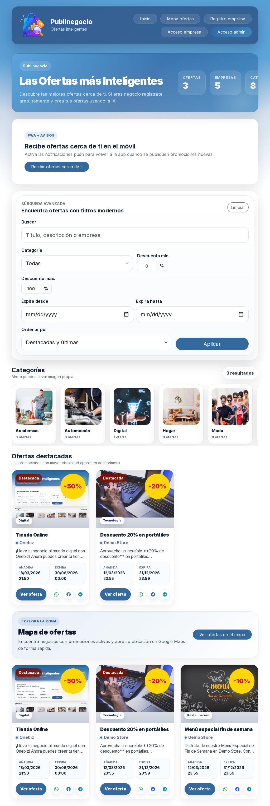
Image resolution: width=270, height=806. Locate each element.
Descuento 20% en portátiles (134, 535)
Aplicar (212, 344)
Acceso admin (231, 32)
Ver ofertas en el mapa (222, 634)
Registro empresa (227, 18)
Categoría (31, 250)
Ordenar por (34, 329)
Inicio (145, 18)
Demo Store (116, 542)
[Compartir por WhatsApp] (56, 594)
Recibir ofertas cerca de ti (57, 166)
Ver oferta (31, 594)
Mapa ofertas (180, 18)
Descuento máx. (38, 278)
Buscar (28, 222)
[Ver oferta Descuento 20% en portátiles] (135, 499)
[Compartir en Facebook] (69, 594)
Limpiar (238, 207)
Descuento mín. (153, 255)
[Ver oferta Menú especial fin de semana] (219, 694)
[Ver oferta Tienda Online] (50, 499)
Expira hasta (149, 301)
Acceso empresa (184, 32)
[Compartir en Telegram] (80, 594)
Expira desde (34, 301)
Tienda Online (32, 535)
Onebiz (27, 542)
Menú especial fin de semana (219, 729)
